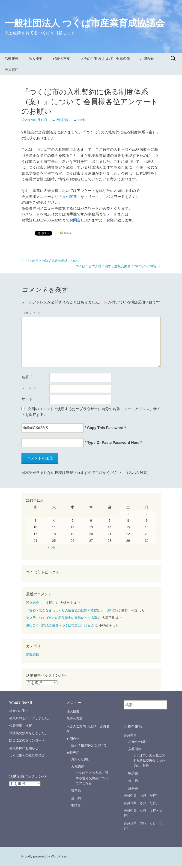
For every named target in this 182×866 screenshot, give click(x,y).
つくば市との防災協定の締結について (51, 261)
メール (111, 214)
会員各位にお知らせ (23, 748)
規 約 (76, 798)
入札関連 (69, 197)
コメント (31, 313)
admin (81, 120)
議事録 (76, 790)
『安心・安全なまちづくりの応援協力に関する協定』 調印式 (71, 610)
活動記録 (62, 120)
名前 (27, 377)
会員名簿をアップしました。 (30, 718)
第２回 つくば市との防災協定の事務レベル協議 (61, 618)
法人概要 (35, 59)
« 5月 (52, 547)
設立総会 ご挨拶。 (40, 603)
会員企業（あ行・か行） (141, 795)
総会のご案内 (19, 710)
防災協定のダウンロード (27, 740)
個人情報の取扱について (89, 745)
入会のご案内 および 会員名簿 (105, 59)
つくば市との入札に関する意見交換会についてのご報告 (118, 266)
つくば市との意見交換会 (27, 755)
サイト (27, 399)
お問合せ (147, 59)
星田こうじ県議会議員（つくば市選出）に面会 (60, 625)
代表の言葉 (61, 59)
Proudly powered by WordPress (44, 856)
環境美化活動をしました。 (28, 733)
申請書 (76, 805)
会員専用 (11, 70)
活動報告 (11, 59)
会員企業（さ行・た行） (141, 803)
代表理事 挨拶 (22, 725)
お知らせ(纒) (80, 759)
